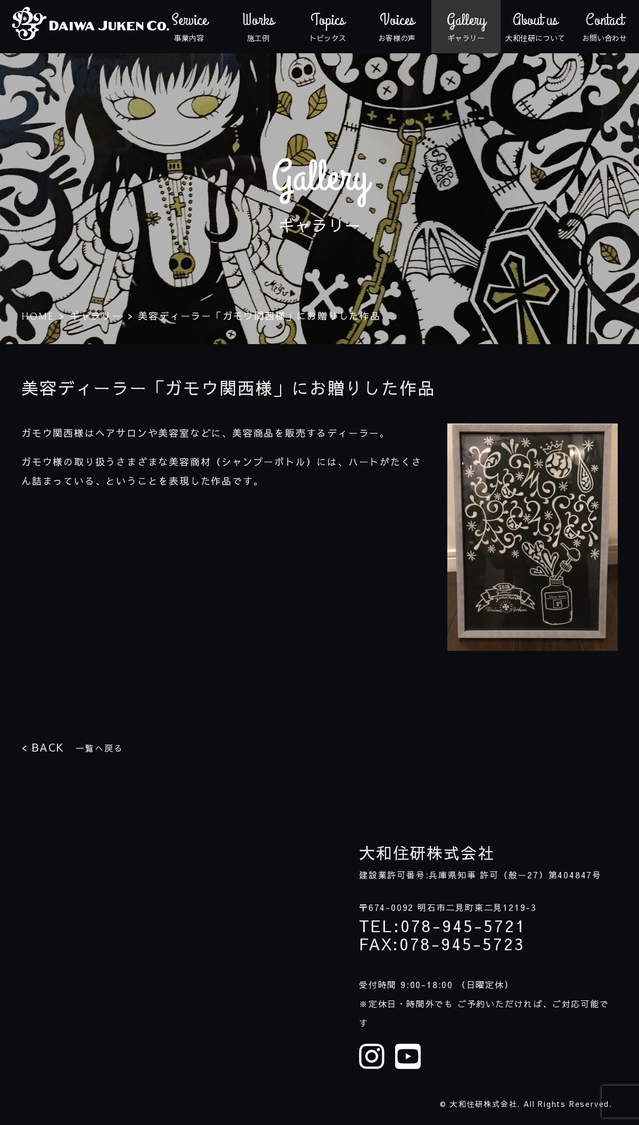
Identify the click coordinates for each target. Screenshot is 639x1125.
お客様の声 (396, 27)
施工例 (258, 27)
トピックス (327, 27)
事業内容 (189, 27)
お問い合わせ (604, 27)
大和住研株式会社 (426, 853)
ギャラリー (466, 27)
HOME (37, 316)
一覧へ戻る (72, 747)
